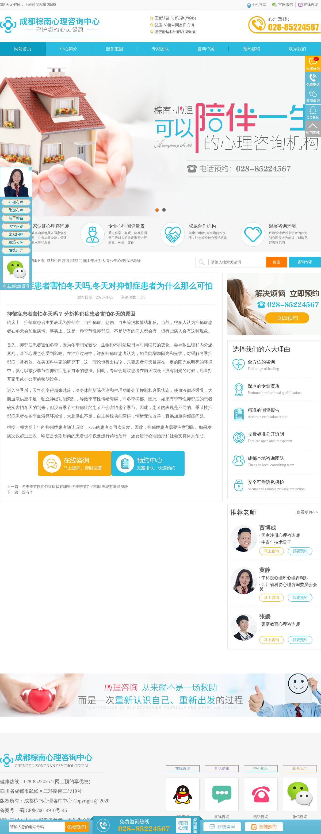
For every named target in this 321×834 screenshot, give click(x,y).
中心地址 (260, 769)
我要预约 (300, 551)
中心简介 (68, 49)
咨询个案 (206, 49)
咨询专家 (304, 262)
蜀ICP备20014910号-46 (43, 810)
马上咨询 (271, 551)
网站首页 (22, 49)
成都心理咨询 (58, 261)
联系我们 (297, 49)
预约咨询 (251, 49)
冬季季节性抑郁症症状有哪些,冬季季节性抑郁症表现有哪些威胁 (75, 487)
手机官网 (257, 5)
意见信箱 (221, 769)
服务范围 (114, 49)
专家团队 (160, 49)
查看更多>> (307, 512)
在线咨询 (308, 5)
